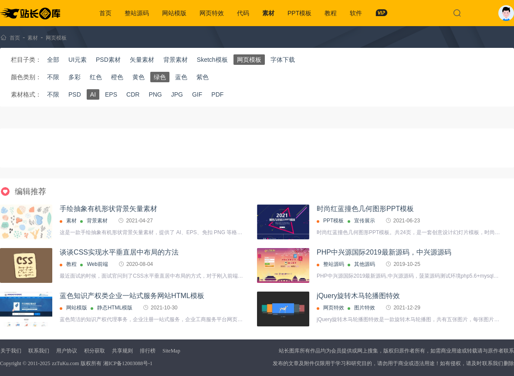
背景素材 (175, 59)
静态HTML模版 (114, 308)
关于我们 (10, 351)
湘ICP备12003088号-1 (127, 363)
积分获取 (94, 351)
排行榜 (148, 351)
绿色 (160, 77)
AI (93, 94)
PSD (74, 94)
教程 (331, 13)
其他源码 (364, 264)
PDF (217, 94)
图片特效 (364, 308)
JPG (177, 94)
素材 (268, 13)
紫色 (202, 77)
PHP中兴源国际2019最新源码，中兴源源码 (384, 252)
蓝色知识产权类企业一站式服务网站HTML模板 (132, 295)
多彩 (74, 77)
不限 (53, 77)
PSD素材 (108, 59)
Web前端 (97, 264)
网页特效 (212, 13)
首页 (105, 13)
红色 (96, 77)
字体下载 (283, 59)
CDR (132, 94)
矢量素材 (142, 59)
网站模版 (174, 13)
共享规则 (122, 351)
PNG (155, 94)
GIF (197, 94)
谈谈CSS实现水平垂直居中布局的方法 (119, 252)
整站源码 (137, 13)
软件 (356, 13)
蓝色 (181, 77)
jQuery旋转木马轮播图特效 (358, 295)
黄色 (138, 77)
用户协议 (66, 351)
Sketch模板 (212, 59)
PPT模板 (299, 13)
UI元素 (77, 59)
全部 (53, 59)
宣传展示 (364, 221)
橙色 (117, 77)
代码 (243, 13)
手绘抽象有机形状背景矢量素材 (108, 208)
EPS (111, 94)
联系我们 (38, 351)
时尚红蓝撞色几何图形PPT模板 (365, 208)
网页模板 (56, 38)
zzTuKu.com (65, 363)
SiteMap (171, 351)
